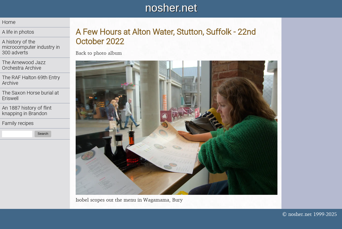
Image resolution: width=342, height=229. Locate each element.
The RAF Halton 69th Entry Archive (31, 80)
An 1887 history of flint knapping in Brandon (26, 110)
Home (8, 22)
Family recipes (18, 123)
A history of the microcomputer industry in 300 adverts (31, 47)
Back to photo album (99, 53)
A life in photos (18, 32)
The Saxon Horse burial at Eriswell (30, 95)
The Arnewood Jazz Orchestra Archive (24, 65)
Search (43, 133)
